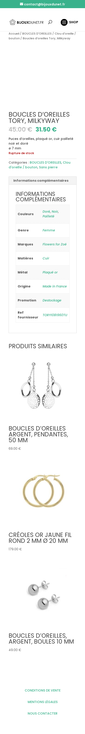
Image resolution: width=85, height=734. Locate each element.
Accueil (14, 33)
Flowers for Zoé (55, 244)
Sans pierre (48, 167)
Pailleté (48, 216)
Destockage (52, 300)
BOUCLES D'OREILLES (37, 33)
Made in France (55, 286)
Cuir (46, 258)
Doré (46, 211)
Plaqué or (50, 272)
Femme (49, 230)
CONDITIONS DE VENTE (43, 690)
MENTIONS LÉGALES (43, 702)
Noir (55, 211)
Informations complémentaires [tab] (40, 180)
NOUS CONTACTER (43, 713)
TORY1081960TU (55, 315)
